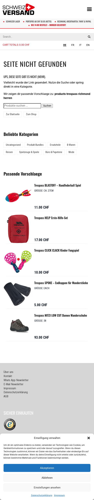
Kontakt (8, 376)
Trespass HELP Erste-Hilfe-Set (51, 218)
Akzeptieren (47, 468)
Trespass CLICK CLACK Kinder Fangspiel (56, 250)
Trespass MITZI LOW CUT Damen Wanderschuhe (60, 315)
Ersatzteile (55, 144)
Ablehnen (47, 477)
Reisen (9, 152)
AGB (6, 396)
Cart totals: (16, 44)
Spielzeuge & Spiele (29, 152)
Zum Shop (31, 114)
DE (64, 45)
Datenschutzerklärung (41, 495)
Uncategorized (13, 144)
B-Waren (71, 144)
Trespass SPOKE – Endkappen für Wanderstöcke (61, 283)
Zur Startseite (13, 114)
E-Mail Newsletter (13, 384)
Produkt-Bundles (35, 144)
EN (88, 45)
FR (72, 45)
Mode (71, 152)
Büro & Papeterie (53, 152)
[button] (88, 438)
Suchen (47, 105)
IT (80, 45)
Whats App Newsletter (16, 380)
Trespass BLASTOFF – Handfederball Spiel (57, 185)
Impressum (59, 495)
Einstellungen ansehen (47, 487)
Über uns (8, 372)
